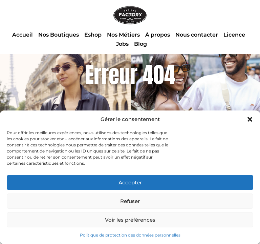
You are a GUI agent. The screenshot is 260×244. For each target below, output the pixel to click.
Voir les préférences (130, 220)
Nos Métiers (123, 35)
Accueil (22, 35)
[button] (249, 119)
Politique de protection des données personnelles (130, 235)
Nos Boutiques (58, 35)
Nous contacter (196, 35)
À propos (157, 35)
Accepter (130, 182)
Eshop (93, 35)
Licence (234, 35)
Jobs (122, 44)
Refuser (130, 201)
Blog (140, 44)
